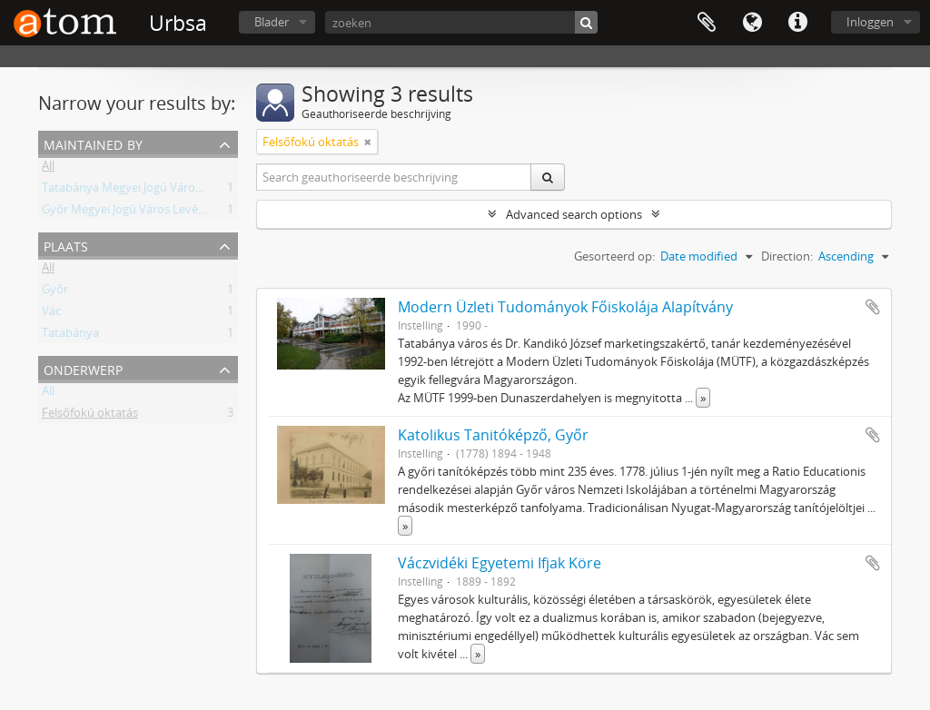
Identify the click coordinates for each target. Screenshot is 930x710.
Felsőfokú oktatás (90, 416)
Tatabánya (70, 336)
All (48, 169)
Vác (51, 314)
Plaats (66, 244)
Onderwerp (83, 368)
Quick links (797, 22)
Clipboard (706, 22)
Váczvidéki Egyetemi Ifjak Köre (499, 563)
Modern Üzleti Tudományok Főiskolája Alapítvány (565, 307)
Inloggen (870, 22)
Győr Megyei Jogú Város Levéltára (132, 212)
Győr (55, 292)
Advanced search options (574, 214)
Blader (271, 22)
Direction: (787, 256)
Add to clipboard (873, 307)
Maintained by (93, 143)
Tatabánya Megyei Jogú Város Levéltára (147, 190)
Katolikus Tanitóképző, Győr (493, 435)
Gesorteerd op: (614, 256)
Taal (752, 22)
